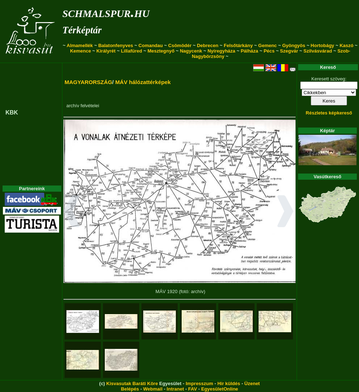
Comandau (151, 45)
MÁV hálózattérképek (143, 82)
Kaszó (346, 45)
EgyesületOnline (219, 389)
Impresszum (199, 383)
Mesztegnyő (161, 51)
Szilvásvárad (318, 51)
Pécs (269, 51)
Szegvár (289, 51)
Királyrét (106, 51)
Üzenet (252, 383)
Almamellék (80, 45)
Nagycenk (191, 51)
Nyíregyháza (221, 51)
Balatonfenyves (115, 45)
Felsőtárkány (238, 45)
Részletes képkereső (329, 113)
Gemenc (267, 45)
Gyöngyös (293, 45)
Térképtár (82, 30)
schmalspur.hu (105, 12)
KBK (11, 112)
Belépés (130, 389)
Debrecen (207, 45)
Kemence (80, 51)
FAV (192, 389)
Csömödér (179, 45)
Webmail (152, 389)
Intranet (175, 389)
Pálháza (249, 51)
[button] (71, 212)
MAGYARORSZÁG (88, 82)
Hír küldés (228, 383)
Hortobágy (322, 45)
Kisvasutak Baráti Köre (132, 383)
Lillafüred (131, 51)
